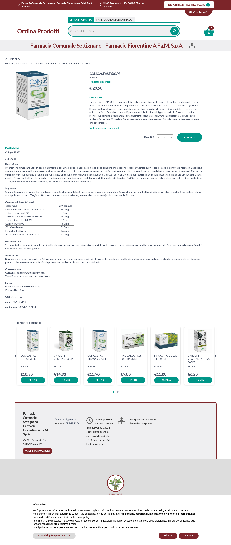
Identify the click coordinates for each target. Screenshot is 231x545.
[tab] (115, 19)
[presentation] (15, 356)
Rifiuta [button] (168, 535)
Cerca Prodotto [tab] (80, 19)
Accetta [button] (188, 535)
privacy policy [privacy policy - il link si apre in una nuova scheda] (157, 510)
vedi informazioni (37, 450)
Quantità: (149, 136)
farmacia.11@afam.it (65, 419)
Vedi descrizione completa (104, 127)
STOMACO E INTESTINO (30, 63)
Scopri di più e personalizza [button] (54, 535)
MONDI (9, 63)
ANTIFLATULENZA (56, 63)
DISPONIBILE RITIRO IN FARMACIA (186, 4)
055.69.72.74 (73, 423)
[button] (113, 392)
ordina (189, 137)
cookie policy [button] (82, 517)
